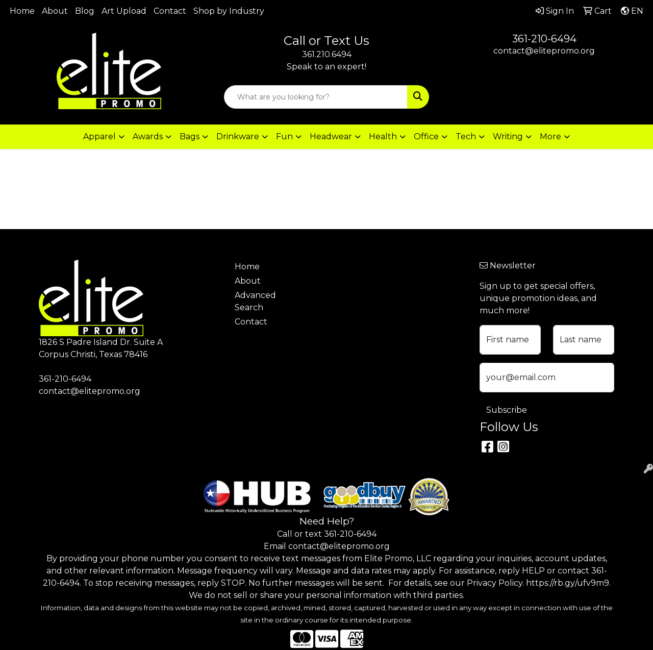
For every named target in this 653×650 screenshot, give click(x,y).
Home (22, 11)
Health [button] (383, 136)
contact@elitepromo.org (544, 51)
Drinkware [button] (237, 136)
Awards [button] (148, 136)
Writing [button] (508, 136)
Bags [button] (189, 136)
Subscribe (506, 410)
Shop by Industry (228, 11)
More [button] (550, 136)
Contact (170, 11)
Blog (84, 11)
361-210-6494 (544, 39)
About (55, 11)
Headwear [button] (331, 136)
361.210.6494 (326, 54)
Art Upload (124, 11)
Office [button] (426, 136)
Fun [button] (284, 136)
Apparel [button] (99, 136)
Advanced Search (255, 301)
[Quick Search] (316, 97)
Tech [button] (466, 136)
